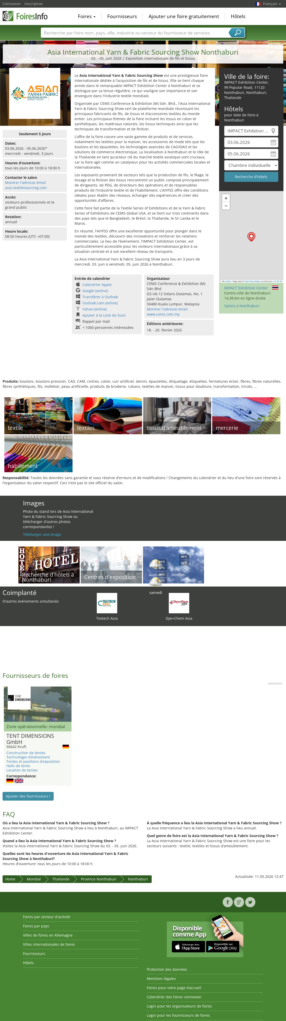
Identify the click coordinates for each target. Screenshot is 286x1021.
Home (10, 879)
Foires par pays (36, 926)
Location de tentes (22, 770)
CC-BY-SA (277, 281)
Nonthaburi (138, 879)
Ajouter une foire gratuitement (184, 16)
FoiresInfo (28, 16)
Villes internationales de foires (49, 944)
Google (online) (95, 290)
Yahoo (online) (94, 309)
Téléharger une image (42, 534)
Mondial (34, 879)
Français (272, 3)
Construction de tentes (25, 752)
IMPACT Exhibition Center (246, 287)
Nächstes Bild (68, 704)
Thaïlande (60, 879)
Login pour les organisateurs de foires (179, 1006)
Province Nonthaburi (98, 879)
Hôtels (238, 16)
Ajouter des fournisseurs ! (28, 796)
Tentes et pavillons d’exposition (33, 761)
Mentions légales (161, 978)
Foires (87, 16)
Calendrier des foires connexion (174, 996)
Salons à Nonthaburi (241, 305)
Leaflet (226, 281)
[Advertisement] (142, 362)
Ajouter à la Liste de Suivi (104, 315)
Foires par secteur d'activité (46, 916)
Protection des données (167, 969)
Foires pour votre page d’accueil (174, 987)
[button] (251, 237)
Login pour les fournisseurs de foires (178, 1015)
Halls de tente (18, 765)
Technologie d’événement (28, 757)
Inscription (34, 3)
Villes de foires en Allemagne (48, 935)
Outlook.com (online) (100, 303)
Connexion (12, 3)
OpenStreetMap (252, 281)
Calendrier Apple (97, 284)
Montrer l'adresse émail (25, 182)
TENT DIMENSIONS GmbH (30, 739)
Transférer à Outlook (100, 296)
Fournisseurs (122, 16)
